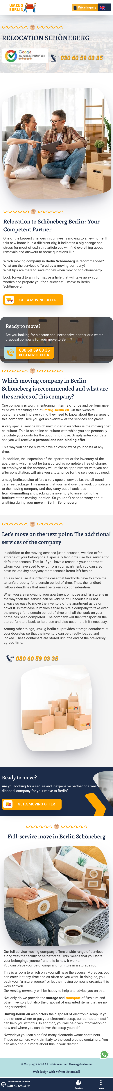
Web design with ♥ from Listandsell (56, 1071)
